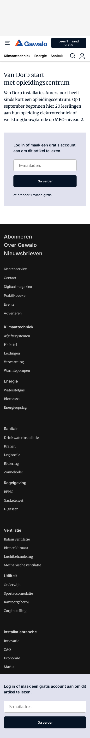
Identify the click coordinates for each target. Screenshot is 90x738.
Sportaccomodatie (18, 593)
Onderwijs (12, 585)
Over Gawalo (20, 245)
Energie (40, 56)
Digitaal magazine (18, 287)
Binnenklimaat (16, 548)
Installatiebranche (20, 631)
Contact (10, 278)
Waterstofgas (14, 390)
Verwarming (14, 362)
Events (9, 304)
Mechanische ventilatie (22, 565)
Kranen (10, 446)
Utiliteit (10, 575)
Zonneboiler (13, 472)
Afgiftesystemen (17, 336)
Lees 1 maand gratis (69, 42)
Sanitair (57, 56)
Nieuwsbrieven (23, 253)
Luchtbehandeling (18, 556)
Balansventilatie (17, 539)
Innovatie (11, 641)
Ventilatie (12, 530)
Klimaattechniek (17, 56)
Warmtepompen (17, 370)
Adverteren (13, 313)
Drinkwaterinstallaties (22, 438)
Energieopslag (15, 407)
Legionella (12, 455)
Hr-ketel (10, 345)
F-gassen (11, 509)
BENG (8, 492)
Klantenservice (15, 269)
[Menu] (8, 43)
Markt (9, 667)
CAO (7, 649)
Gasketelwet (13, 500)
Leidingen (12, 353)
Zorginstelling (15, 611)
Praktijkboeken (15, 295)
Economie (12, 658)
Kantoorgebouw (16, 602)
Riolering (11, 463)
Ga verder (45, 181)
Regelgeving (15, 482)
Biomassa (12, 399)
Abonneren (18, 236)
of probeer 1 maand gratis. (33, 195)
